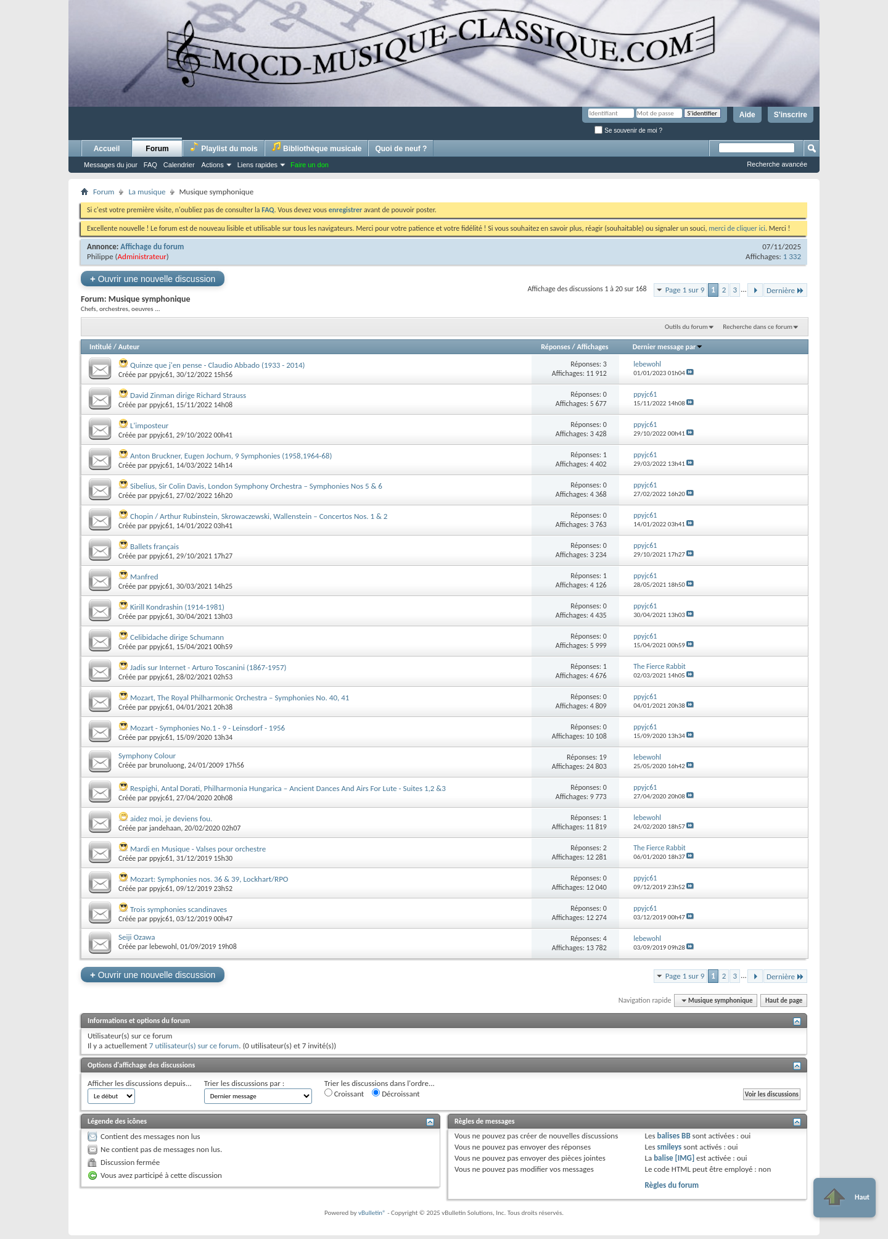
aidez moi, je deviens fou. (171, 818)
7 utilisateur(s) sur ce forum (194, 1045)
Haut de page (783, 1001)
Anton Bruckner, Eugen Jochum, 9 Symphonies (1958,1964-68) (231, 455)
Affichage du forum (152, 246)
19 (603, 757)
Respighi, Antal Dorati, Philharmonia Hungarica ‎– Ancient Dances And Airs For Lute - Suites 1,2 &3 (288, 788)
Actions (213, 164)
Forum (157, 148)
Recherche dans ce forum (757, 327)
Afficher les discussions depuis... (140, 1083)
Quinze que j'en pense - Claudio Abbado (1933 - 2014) (217, 365)
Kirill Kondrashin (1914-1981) (177, 606)
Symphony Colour (147, 755)
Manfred (144, 576)
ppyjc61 (161, 374)
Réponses (555, 346)
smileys (669, 1146)
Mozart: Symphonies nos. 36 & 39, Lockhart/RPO (209, 879)
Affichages (592, 346)
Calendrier (179, 164)
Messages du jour (111, 164)
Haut (845, 1197)
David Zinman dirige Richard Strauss (188, 395)
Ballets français (154, 546)
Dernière (785, 290)
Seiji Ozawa (136, 937)
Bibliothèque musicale (316, 147)
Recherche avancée (777, 164)
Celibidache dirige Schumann (177, 637)
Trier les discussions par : (244, 1083)
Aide (747, 114)
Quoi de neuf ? (401, 148)
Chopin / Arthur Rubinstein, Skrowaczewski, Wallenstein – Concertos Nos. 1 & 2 (258, 516)
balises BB (673, 1135)
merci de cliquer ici (737, 228)
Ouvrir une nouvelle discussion (152, 278)
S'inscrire (790, 114)
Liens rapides (257, 164)
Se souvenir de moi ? (628, 130)
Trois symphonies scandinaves (178, 909)
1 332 (792, 256)
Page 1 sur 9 (685, 289)
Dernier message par (668, 346)
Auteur (128, 346)
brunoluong (166, 765)
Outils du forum (686, 327)
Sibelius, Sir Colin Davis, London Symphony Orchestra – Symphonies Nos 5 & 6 (256, 486)
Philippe (100, 256)
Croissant (344, 1093)
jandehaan (165, 828)
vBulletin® (372, 1213)
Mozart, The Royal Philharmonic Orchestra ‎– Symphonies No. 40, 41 (239, 697)
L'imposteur (149, 425)
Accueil (107, 148)
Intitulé (100, 346)
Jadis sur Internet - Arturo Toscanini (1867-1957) (208, 667)
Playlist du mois (223, 147)
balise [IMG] (674, 1157)
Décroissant (396, 1093)
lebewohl (163, 946)
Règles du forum (671, 1185)
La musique (146, 191)
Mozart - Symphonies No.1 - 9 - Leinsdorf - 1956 (207, 727)
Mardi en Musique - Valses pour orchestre (198, 848)
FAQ (150, 164)
